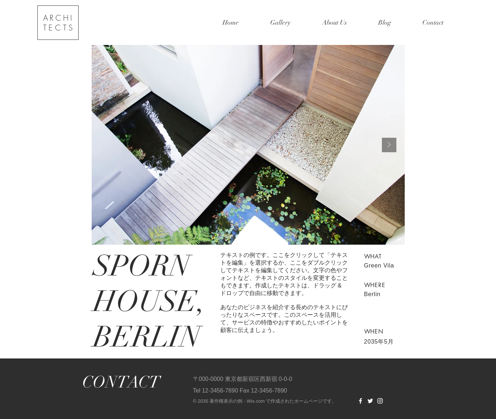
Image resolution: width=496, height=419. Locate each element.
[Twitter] (370, 401)
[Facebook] (360, 401)
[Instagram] (380, 401)
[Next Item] (389, 145)
